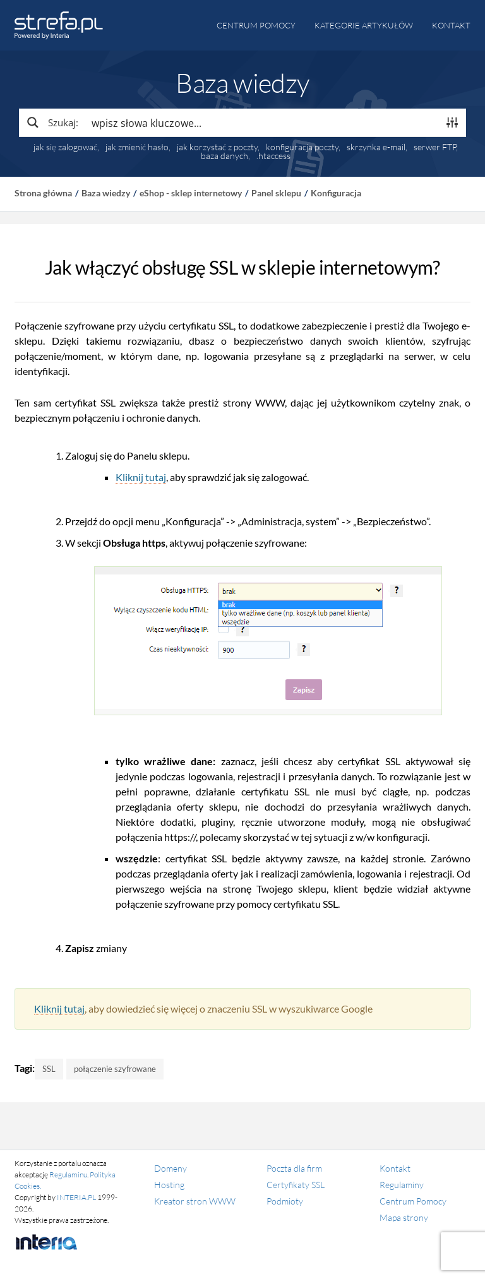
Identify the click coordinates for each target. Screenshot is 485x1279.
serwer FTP (435, 147)
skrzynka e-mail (376, 147)
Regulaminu (68, 1174)
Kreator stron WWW (195, 1201)
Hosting (169, 1184)
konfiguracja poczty (302, 147)
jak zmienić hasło (137, 147)
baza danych (224, 156)
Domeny (170, 1168)
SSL (49, 1069)
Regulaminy (402, 1184)
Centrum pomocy (256, 25)
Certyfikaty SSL (295, 1184)
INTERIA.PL (76, 1197)
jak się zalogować (65, 147)
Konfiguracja (336, 192)
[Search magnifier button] (52, 122)
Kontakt (451, 25)
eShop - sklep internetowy (191, 192)
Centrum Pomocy (413, 1201)
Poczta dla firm (294, 1168)
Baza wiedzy (105, 192)
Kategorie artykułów (363, 25)
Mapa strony (404, 1217)
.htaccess (273, 156)
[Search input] (262, 122)
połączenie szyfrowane (115, 1069)
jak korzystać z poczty (217, 147)
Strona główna (43, 192)
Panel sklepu (276, 192)
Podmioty (284, 1201)
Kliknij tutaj (141, 477)
